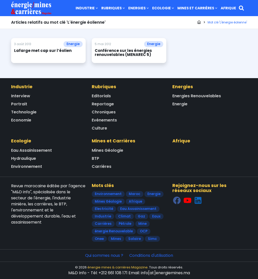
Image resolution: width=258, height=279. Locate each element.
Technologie (24, 112)
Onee (99, 238)
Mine (142, 223)
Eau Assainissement (31, 150)
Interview (20, 96)
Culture (99, 128)
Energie (73, 44)
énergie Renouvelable (114, 231)
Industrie (87, 8)
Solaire (134, 238)
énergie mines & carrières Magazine (117, 267)
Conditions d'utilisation (151, 255)
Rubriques (113, 8)
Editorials (101, 96)
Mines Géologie (107, 150)
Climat (124, 216)
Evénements (104, 120)
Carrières (101, 166)
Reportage (103, 104)
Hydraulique (23, 158)
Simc (152, 238)
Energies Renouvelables (196, 96)
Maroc (134, 194)
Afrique (228, 8)
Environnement (26, 166)
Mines (116, 238)
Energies (139, 8)
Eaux (156, 216)
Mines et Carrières (197, 8)
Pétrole (125, 223)
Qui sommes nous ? (104, 255)
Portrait (19, 104)
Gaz (141, 216)
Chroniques (104, 112)
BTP (95, 158)
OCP (143, 231)
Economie (21, 120)
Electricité (104, 208)
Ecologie (163, 8)
